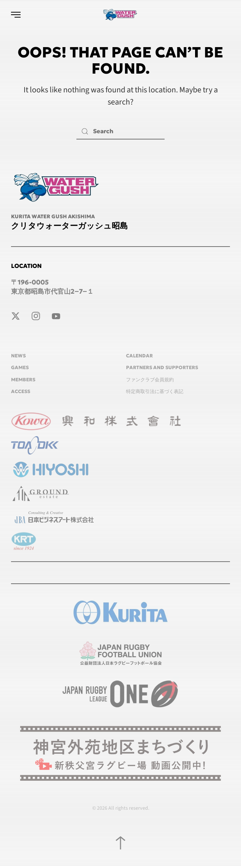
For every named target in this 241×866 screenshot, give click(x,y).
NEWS (18, 356)
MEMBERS (23, 380)
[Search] (120, 131)
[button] (16, 15)
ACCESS (20, 391)
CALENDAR (139, 356)
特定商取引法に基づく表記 (154, 391)
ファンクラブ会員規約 (150, 380)
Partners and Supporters (162, 367)
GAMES (20, 367)
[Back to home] (120, 15)
